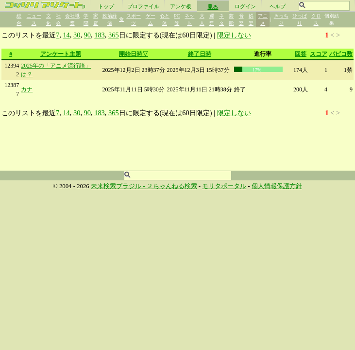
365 (113, 35)
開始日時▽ (133, 54)
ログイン (245, 6)
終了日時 (199, 54)
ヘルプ (278, 6)
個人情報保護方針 (277, 186)
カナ (27, 89)
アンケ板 (180, 6)
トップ (106, 6)
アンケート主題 (60, 54)
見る (212, 7)
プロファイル (143, 6)
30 (76, 35)
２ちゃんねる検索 (172, 186)
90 (87, 35)
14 (66, 35)
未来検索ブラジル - (119, 186)
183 (99, 35)
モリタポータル (224, 186)
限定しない (234, 35)
